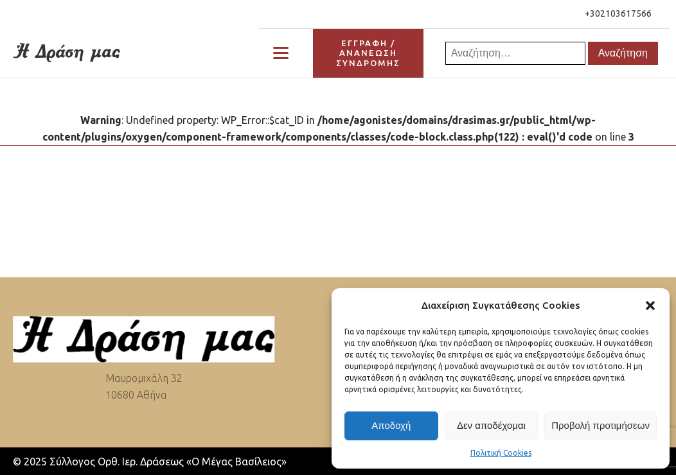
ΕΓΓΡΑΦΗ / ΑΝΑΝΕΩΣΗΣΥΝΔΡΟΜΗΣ (368, 53)
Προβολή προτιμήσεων (600, 425)
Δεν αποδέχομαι (491, 425)
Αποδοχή (391, 425)
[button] (650, 305)
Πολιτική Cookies (500, 453)
